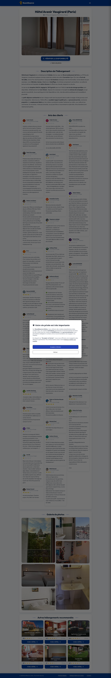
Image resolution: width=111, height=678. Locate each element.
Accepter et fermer (55, 347)
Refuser (55, 352)
